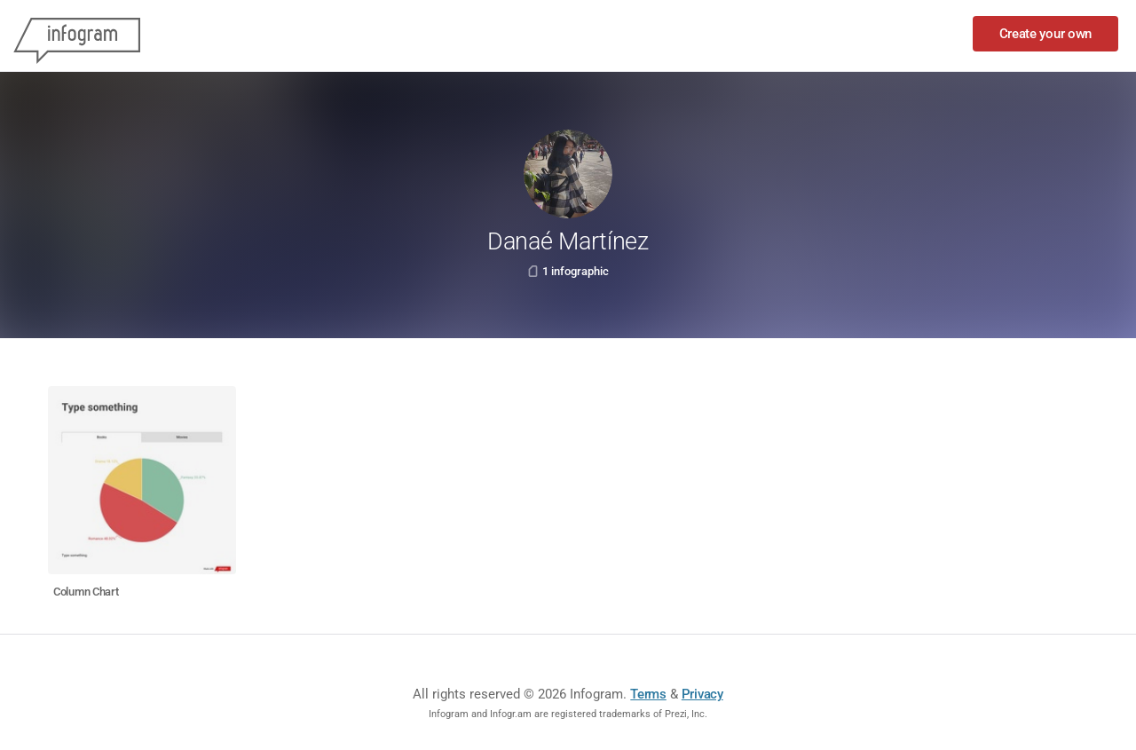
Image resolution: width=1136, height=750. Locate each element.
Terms (648, 694)
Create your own (1046, 34)
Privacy (702, 694)
